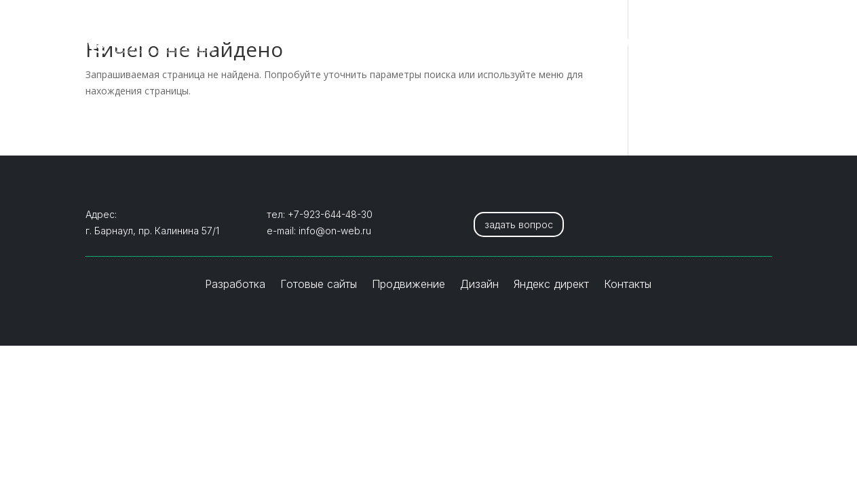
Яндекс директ (654, 42)
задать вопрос (518, 224)
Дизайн (573, 42)
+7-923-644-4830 (135, 12)
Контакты (743, 42)
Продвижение (495, 42)
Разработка (294, 42)
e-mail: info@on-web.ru (319, 230)
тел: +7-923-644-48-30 (320, 214)
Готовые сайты (391, 42)
